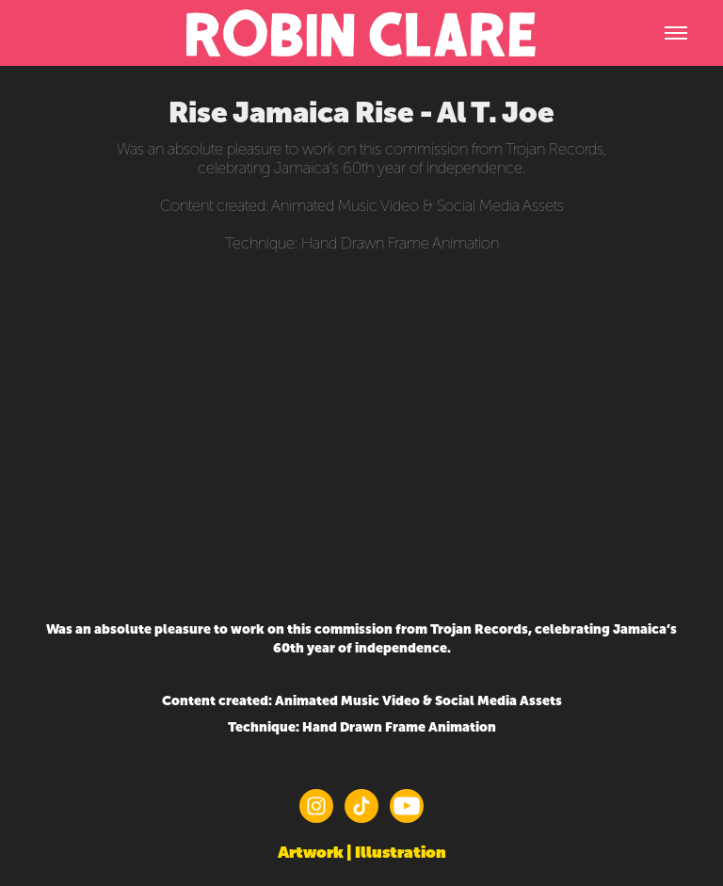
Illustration (400, 852)
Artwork (311, 852)
